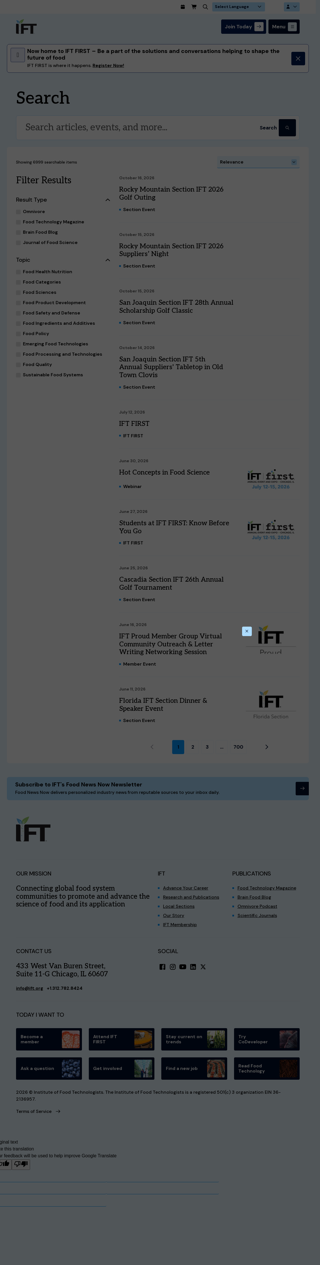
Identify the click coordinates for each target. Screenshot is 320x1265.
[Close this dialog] (247, 631)
